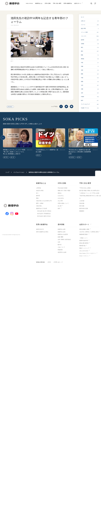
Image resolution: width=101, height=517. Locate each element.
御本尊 (38, 195)
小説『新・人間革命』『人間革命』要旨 (89, 231)
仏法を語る (61, 198)
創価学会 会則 (61, 231)
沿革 (59, 242)
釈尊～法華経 (39, 203)
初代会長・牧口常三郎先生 (44, 211)
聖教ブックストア (84, 248)
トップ (7, 172)
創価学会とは (38, 5)
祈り (37, 193)
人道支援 (81, 200)
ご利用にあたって (58, 262)
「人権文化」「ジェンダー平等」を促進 (89, 193)
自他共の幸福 (39, 190)
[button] (3, 137)
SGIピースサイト (84, 256)
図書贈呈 (81, 211)
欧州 (39, 155)
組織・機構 (60, 237)
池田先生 (10, 106)
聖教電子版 (82, 245)
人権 (13, 157)
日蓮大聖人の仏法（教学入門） (44, 200)
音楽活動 (81, 203)
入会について (61, 247)
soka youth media (83, 250)
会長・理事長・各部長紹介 (64, 239)
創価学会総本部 (83, 240)
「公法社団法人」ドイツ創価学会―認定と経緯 (47, 150)
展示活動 (81, 206)
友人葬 (59, 206)
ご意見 (49, 262)
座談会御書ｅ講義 (84, 229)
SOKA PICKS (29, 5)
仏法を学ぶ (61, 195)
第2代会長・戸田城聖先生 (44, 213)
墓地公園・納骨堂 (83, 243)
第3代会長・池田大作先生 (44, 216)
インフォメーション (18, 172)
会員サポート (85, 224)
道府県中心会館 (62, 252)
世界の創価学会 (68, 5)
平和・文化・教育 (57, 5)
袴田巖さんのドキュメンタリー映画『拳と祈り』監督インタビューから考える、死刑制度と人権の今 (14, 152)
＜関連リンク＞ (83, 238)
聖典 (37, 198)
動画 (79, 157)
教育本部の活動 (83, 208)
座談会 (59, 193)
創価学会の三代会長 (41, 208)
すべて (82, 17)
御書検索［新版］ (83, 234)
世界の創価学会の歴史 (42, 231)
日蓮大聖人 (39, 206)
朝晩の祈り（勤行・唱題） (64, 190)
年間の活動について (63, 203)
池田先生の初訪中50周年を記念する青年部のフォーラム (44, 172)
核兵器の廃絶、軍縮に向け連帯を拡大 (89, 190)
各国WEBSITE (40, 229)
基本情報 (61, 224)
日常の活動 (48, 5)
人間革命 (38, 188)
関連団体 (60, 249)
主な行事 (60, 200)
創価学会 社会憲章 (63, 234)
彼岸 (59, 208)
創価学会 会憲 (61, 229)
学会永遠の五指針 (62, 188)
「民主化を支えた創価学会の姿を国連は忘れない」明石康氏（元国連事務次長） (80, 152)
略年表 (59, 244)
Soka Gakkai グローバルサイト (87, 253)
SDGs (6, 157)
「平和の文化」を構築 (85, 188)
